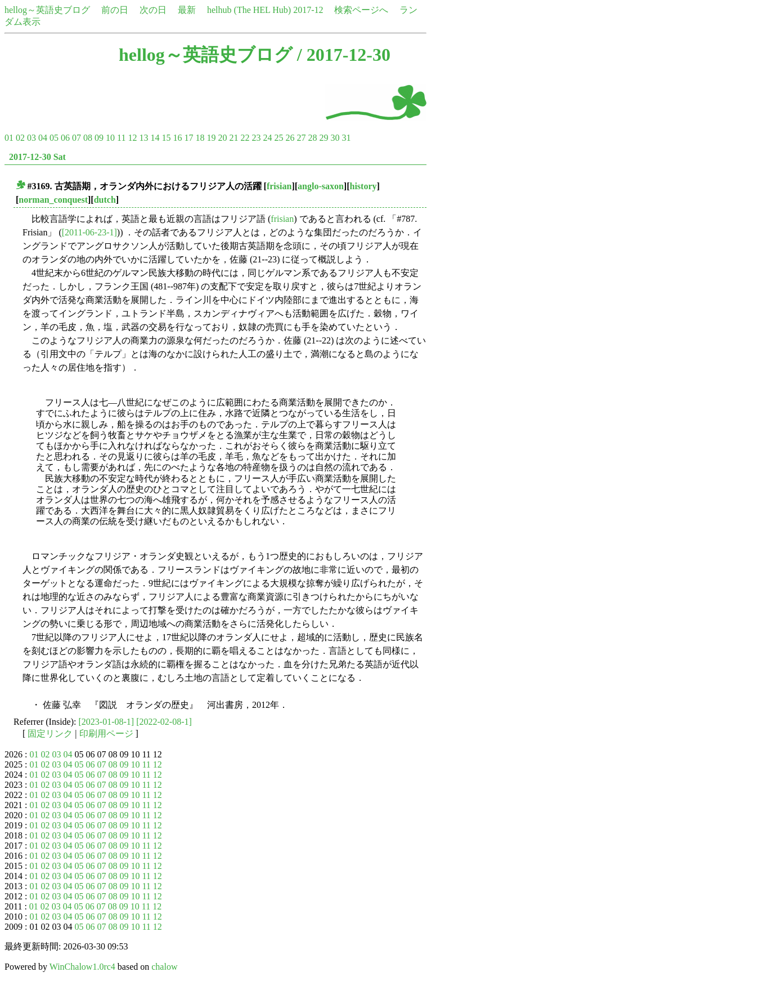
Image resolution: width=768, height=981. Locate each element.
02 (20, 137)
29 (323, 137)
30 (334, 137)
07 (76, 137)
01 (9, 137)
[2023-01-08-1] (106, 721)
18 (199, 137)
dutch (105, 199)
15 (165, 137)
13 (143, 137)
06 (65, 137)
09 (99, 137)
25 (278, 137)
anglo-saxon (321, 186)
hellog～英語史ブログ (47, 10)
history (363, 186)
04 (42, 137)
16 (177, 137)
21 (233, 137)
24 (267, 137)
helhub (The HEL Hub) (249, 10)
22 (244, 137)
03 (31, 137)
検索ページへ (361, 10)
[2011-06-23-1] (89, 232)
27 (301, 137)
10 (110, 137)
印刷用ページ (106, 733)
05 (54, 137)
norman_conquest (53, 199)
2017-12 (308, 10)
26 (289, 137)
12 (132, 137)
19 (210, 137)
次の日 (153, 10)
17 (188, 137)
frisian (279, 186)
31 (346, 137)
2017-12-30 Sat (37, 157)
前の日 (114, 10)
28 (312, 137)
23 (256, 137)
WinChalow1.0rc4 (82, 966)
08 (87, 137)
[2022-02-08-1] (164, 721)
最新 (187, 10)
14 (154, 137)
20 (222, 137)
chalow (164, 966)
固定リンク (50, 733)
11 (121, 137)
